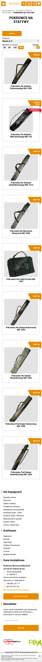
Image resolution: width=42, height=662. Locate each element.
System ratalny (9, 522)
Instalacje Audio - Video (12, 513)
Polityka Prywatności (11, 545)
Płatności (7, 500)
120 (15, 47)
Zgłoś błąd (7, 542)
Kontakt (6, 539)
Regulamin (7, 536)
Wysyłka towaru (9, 497)
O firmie (6, 551)
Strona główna (8, 10)
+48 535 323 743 (12, 587)
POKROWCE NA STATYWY (23, 13)
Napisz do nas (21, 596)
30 (4, 47)
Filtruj (12, 33)
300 (21, 47)
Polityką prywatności (6, 656)
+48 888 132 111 (13, 584)
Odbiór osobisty (9, 503)
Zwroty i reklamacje (11, 525)
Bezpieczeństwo (9, 554)
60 (9, 47)
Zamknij (40, 656)
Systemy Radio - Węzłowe (13, 516)
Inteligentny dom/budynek (13, 510)
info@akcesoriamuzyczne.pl (17, 590)
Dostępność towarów (11, 506)
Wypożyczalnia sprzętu (12, 519)
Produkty (6, 548)
